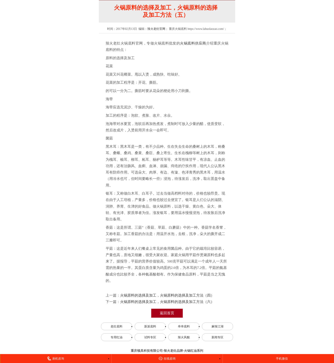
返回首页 (167, 313)
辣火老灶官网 (156, 28)
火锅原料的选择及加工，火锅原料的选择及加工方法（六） (167, 302)
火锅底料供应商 (193, 43)
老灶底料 (116, 326)
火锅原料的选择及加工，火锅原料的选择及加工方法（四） (167, 295)
